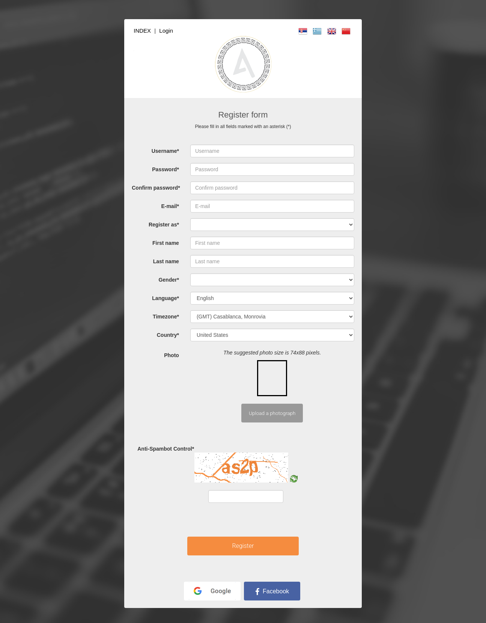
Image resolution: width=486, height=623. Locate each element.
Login (166, 30)
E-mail (170, 206)
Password (165, 169)
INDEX (142, 30)
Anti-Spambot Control (162, 449)
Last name (166, 261)
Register (243, 545)
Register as (164, 225)
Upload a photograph (272, 413)
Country (168, 335)
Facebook (272, 591)
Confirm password (156, 188)
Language (165, 298)
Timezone (166, 317)
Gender (168, 280)
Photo (171, 355)
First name (165, 243)
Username (165, 151)
